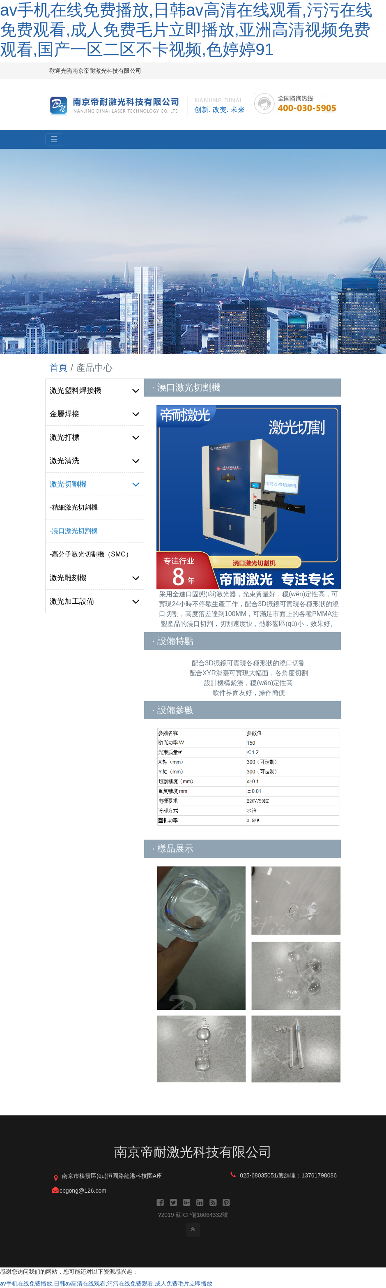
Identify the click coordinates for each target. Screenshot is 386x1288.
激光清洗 (95, 461)
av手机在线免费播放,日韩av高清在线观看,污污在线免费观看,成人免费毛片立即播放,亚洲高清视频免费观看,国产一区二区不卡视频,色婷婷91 (186, 29)
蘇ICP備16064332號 (202, 1215)
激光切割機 (95, 484)
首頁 (58, 367)
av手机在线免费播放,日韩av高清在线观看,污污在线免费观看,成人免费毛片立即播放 (106, 1283)
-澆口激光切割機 (74, 530)
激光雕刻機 (95, 578)
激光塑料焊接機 (95, 390)
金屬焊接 (95, 414)
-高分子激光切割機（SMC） (91, 554)
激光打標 (95, 437)
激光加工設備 (95, 601)
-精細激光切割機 (74, 507)
